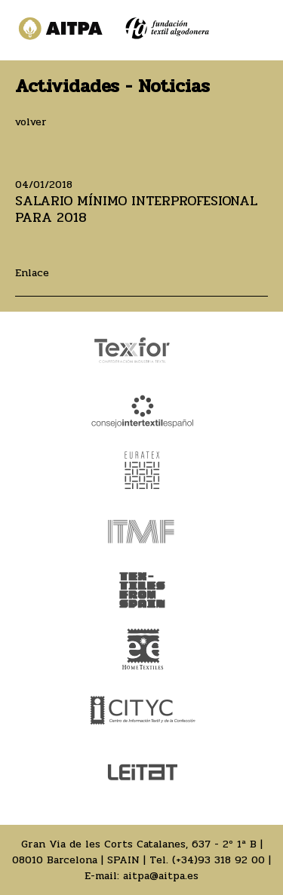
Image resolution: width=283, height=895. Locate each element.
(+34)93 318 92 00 (218, 860)
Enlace (32, 273)
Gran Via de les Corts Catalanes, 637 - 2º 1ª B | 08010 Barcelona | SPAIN (137, 852)
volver (31, 122)
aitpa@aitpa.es (160, 876)
